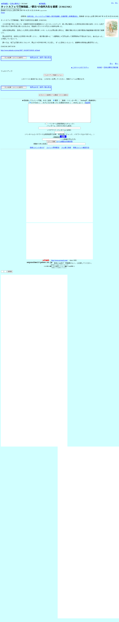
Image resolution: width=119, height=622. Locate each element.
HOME (99, 67)
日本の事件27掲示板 (111, 67)
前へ (116, 3)
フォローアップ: (7, 71)
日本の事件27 (15, 3)
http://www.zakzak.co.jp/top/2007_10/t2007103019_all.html (20, 50)
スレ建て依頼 (66, 151)
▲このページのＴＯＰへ (80, 67)
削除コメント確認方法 (81, 151)
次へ (112, 3)
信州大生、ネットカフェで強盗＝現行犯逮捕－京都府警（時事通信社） (53, 16)
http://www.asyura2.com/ (59, 264)
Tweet (3, 12)
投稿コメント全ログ (37, 151)
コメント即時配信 (52, 151)
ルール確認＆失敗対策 (64, 145)
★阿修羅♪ (4, 3)
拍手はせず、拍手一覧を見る (40, 57)
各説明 (87, 102)
